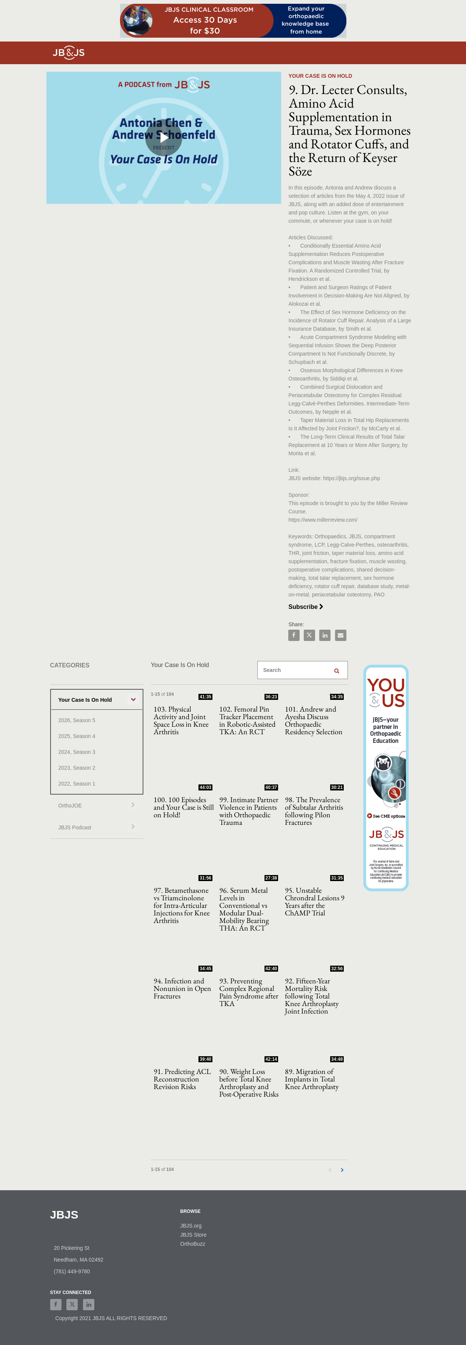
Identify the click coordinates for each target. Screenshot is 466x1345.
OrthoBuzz (192, 1244)
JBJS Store (193, 1235)
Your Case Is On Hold (85, 700)
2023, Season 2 (76, 768)
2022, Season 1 (76, 784)
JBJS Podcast (74, 827)
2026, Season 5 (76, 720)
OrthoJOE (70, 806)
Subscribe (310, 607)
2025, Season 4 (76, 736)
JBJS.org (191, 1226)
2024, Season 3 (76, 752)
